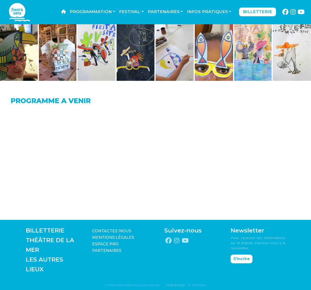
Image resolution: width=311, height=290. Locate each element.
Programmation (91, 11)
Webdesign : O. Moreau (186, 285)
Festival (129, 11)
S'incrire (241, 259)
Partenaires (164, 11)
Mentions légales (113, 237)
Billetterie (257, 11)
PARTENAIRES (106, 250)
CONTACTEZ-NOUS (111, 231)
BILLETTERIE (45, 230)
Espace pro (105, 244)
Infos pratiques (207, 11)
